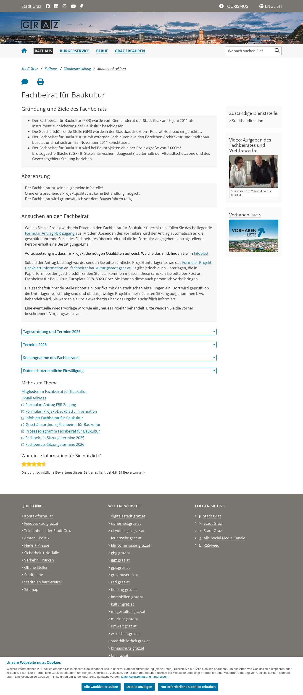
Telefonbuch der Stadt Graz (48, 530)
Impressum (160, 676)
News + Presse (36, 545)
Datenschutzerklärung (136, 676)
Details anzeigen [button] (140, 687)
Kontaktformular (38, 516)
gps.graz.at (120, 567)
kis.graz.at (119, 655)
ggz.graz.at (120, 560)
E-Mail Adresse (34, 398)
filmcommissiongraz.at (130, 545)
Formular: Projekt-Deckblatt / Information (61, 411)
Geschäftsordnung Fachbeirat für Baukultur (63, 424)
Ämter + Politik (36, 537)
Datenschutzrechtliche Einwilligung (119, 370)
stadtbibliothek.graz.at (130, 640)
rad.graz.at (120, 582)
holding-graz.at (124, 589)
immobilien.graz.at (127, 596)
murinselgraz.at (124, 618)
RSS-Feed (211, 545)
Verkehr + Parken (39, 560)
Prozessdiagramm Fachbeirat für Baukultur (63, 431)
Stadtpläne (33, 574)
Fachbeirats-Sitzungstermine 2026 (55, 444)
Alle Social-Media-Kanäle (224, 537)
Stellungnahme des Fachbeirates (119, 357)
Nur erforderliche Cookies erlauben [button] (188, 687)
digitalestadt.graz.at (128, 516)
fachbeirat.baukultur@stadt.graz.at (100, 267)
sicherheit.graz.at (126, 523)
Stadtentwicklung (77, 68)
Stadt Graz (31, 6)
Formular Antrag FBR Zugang (50, 233)
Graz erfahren (130, 50)
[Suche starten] (277, 50)
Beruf (102, 50)
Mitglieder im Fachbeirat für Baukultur (54, 391)
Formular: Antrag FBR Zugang (51, 404)
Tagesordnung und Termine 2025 (119, 331)
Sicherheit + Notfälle (41, 552)
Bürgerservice (74, 50)
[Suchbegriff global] (250, 51)
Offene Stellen (36, 567)
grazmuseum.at (124, 574)
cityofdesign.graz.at (128, 530)
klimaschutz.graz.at (127, 648)
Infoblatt (201, 253)
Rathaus (43, 50)
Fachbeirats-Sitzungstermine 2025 (55, 437)
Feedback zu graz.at (41, 523)
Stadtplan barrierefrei (43, 582)
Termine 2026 (119, 344)
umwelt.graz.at (124, 626)
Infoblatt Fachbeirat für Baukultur (54, 417)
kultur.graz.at (122, 604)
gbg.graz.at (120, 552)
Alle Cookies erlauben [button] (101, 687)
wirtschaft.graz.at (126, 633)
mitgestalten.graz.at (128, 611)
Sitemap (31, 589)
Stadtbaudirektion (111, 68)
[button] (273, 6)
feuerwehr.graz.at (126, 537)
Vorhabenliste (245, 215)
